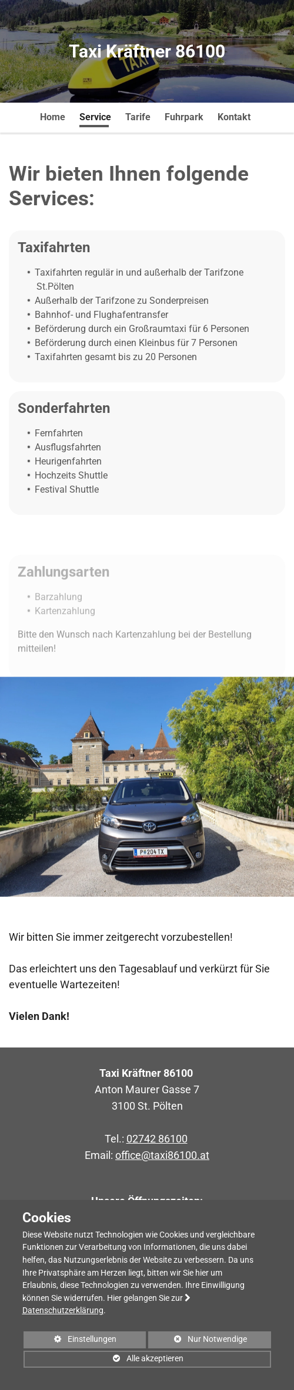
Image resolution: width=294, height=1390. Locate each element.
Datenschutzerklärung (62, 1311)
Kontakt (234, 117)
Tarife (138, 117)
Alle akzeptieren (103, 1361)
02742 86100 (157, 1139)
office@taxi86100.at (162, 1155)
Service (95, 117)
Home (52, 117)
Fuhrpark (184, 117)
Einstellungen (70, 1341)
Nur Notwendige (197, 1341)
